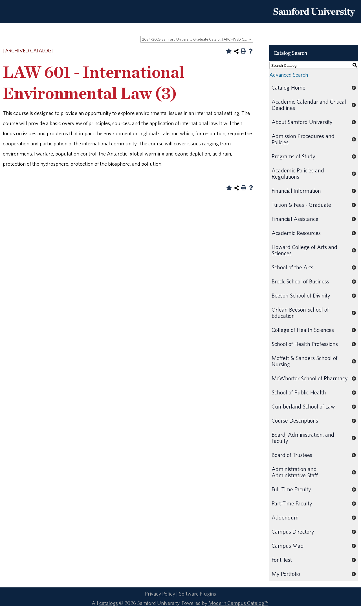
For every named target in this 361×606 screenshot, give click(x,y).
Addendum (285, 517)
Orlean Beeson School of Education (300, 312)
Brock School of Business (300, 281)
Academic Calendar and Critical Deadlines (309, 104)
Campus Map (287, 545)
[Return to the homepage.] (314, 18)
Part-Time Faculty (292, 503)
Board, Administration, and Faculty (303, 437)
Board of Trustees (292, 455)
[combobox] (196, 39)
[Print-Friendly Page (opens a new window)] (243, 51)
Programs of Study (293, 156)
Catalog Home (288, 87)
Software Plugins (197, 594)
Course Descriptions (295, 420)
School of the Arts (292, 267)
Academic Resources (296, 233)
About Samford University (302, 122)
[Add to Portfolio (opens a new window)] (229, 51)
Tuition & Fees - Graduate (301, 204)
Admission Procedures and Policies (303, 139)
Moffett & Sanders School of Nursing (305, 361)
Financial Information (296, 190)
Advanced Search (288, 75)
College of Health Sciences (303, 330)
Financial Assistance (295, 219)
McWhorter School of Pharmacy (310, 378)
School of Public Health (299, 392)
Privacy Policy (160, 594)
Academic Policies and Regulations (298, 173)
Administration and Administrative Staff (295, 472)
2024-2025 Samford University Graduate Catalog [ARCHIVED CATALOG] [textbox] (197, 39)
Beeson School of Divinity (301, 295)
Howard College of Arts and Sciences (304, 250)
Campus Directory (293, 531)
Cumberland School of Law (303, 406)
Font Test (282, 559)
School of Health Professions (305, 344)
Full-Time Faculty (291, 489)
